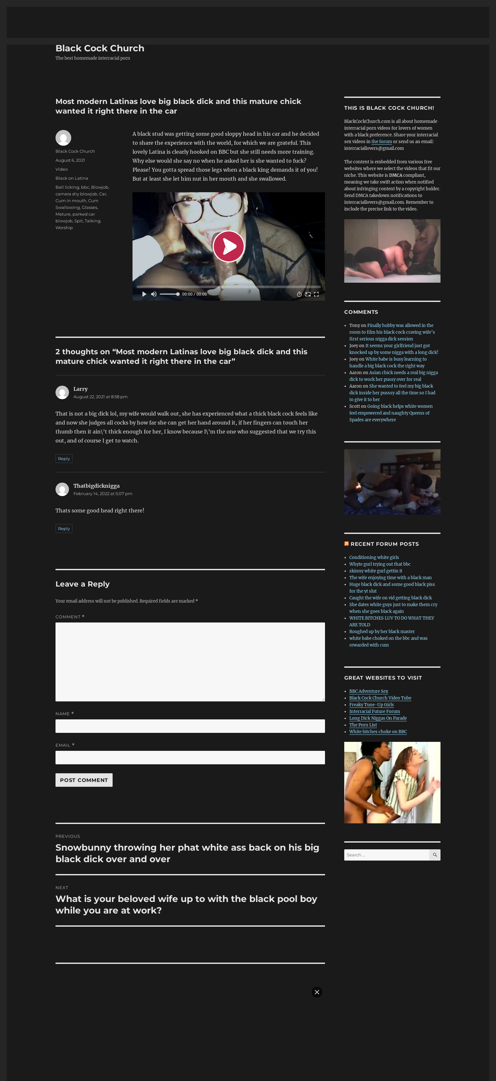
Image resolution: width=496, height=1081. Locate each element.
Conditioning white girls (374, 519)
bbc (85, 149)
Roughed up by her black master (382, 593)
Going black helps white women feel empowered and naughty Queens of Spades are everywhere (391, 375)
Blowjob (99, 149)
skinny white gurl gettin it (375, 533)
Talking (92, 182)
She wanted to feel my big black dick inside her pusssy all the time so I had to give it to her (392, 355)
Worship (64, 189)
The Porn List (363, 687)
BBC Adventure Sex (368, 653)
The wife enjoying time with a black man (390, 540)
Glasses (89, 169)
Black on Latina (72, 140)
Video (62, 131)
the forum (382, 104)
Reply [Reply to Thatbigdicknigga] (64, 490)
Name (65, 676)
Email (65, 707)
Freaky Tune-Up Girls (371, 667)
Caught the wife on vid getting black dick (390, 560)
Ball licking (67, 149)
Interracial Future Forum (374, 673)
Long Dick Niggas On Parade (378, 680)
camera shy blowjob (76, 156)
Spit (78, 182)
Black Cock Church (100, 10)
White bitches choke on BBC (378, 694)
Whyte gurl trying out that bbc (380, 526)
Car (102, 156)
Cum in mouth (71, 162)
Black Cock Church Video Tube (380, 660)
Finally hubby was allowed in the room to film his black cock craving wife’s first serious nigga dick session (392, 294)
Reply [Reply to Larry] (64, 420)
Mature (63, 176)
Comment (70, 579)
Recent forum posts (385, 506)
